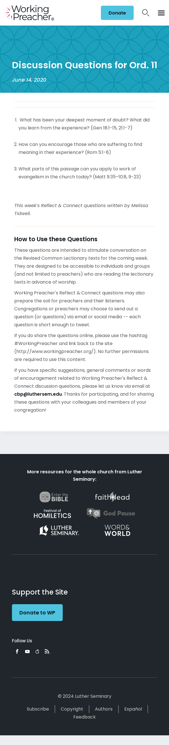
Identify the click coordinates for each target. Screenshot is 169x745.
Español (133, 709)
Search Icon (145, 13)
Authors (104, 709)
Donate (117, 13)
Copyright (72, 709)
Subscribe (38, 709)
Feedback (84, 717)
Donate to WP (37, 612)
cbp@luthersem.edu (38, 394)
